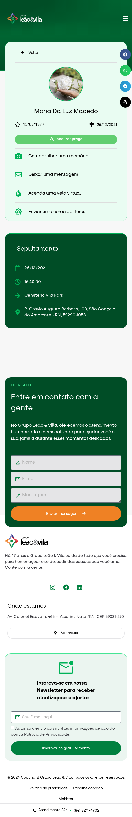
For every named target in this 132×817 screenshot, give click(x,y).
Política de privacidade (48, 788)
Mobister (66, 799)
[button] (125, 54)
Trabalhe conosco (88, 788)
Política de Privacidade (46, 734)
